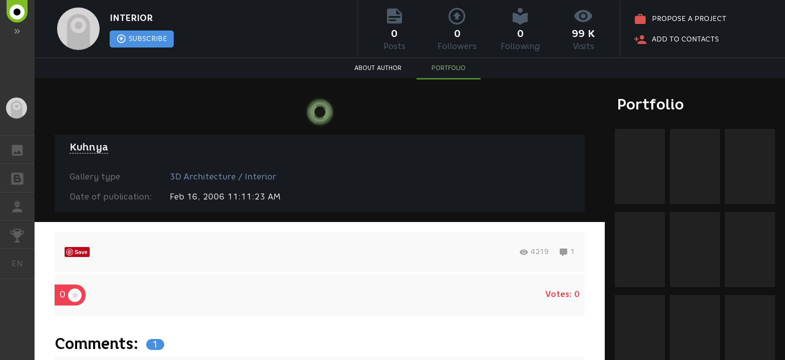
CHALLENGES (22, 233)
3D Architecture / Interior (223, 177)
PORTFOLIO (449, 68)
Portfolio (650, 104)
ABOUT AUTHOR (378, 68)
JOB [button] (22, 206)
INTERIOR (131, 18)
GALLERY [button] (22, 150)
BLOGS (22, 177)
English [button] (21, 263)
